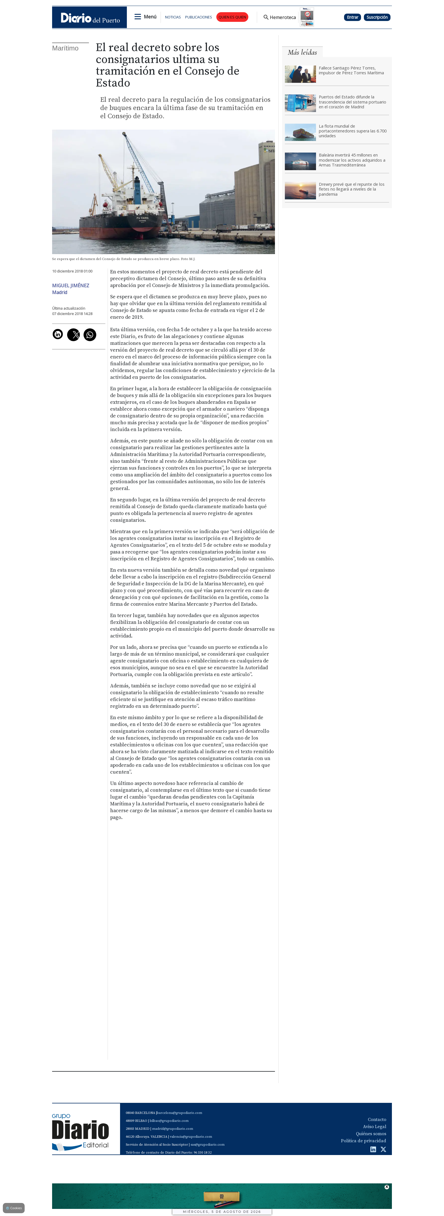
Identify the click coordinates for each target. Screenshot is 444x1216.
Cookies (14, 1208)
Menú (150, 17)
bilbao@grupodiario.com (169, 1121)
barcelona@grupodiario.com (179, 1113)
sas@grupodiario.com (208, 1145)
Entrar (352, 17)
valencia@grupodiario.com (191, 1137)
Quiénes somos (371, 1134)
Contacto (377, 1119)
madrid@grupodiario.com (172, 1129)
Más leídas (302, 52)
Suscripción (377, 17)
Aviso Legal (374, 1127)
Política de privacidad (363, 1141)
